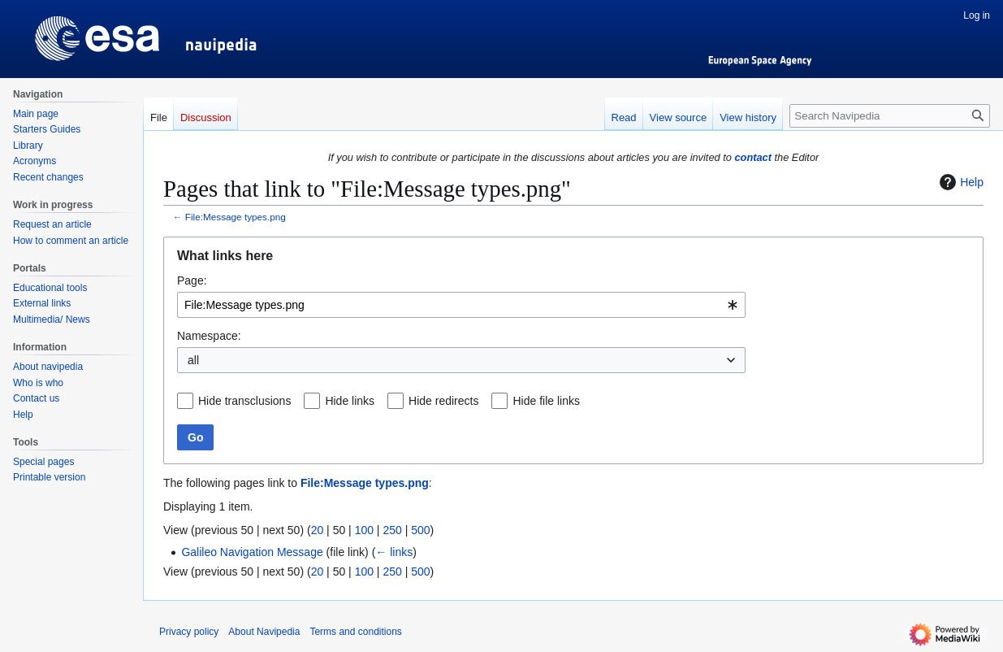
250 (392, 530)
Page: (192, 280)
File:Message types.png (235, 216)
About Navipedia (264, 631)
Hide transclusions (244, 400)
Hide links (349, 400)
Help (960, 182)
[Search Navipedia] (889, 116)
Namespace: (209, 335)
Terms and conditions (355, 631)
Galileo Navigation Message (251, 552)
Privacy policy (188, 631)
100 (364, 530)
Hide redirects (443, 400)
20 (317, 530)
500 (420, 530)
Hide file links (545, 400)
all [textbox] (193, 360)
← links (394, 552)
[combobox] (461, 305)
